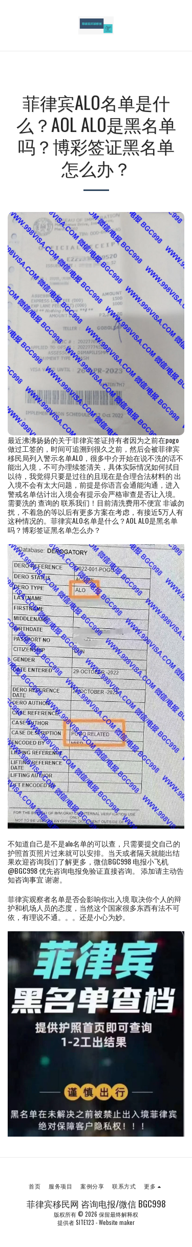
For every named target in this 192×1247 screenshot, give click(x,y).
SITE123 (85, 1222)
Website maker (117, 1222)
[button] (11, 25)
